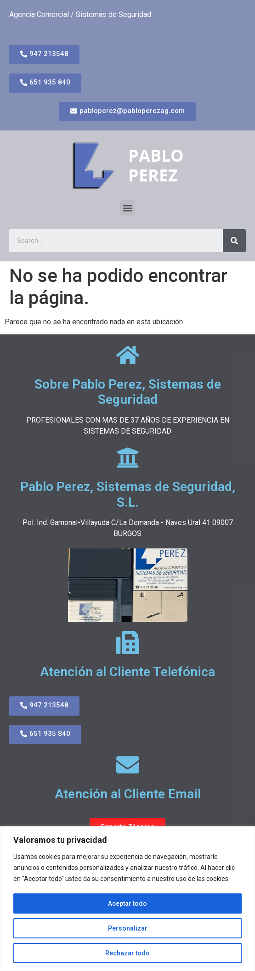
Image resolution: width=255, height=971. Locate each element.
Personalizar (127, 928)
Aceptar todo (127, 903)
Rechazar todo (127, 953)
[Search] (234, 240)
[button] (127, 207)
